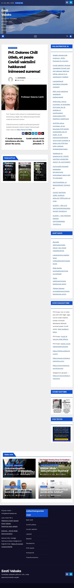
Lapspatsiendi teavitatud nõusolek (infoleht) (60, 84)
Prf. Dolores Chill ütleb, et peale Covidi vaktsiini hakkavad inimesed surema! (24, 62)
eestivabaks (21, 78)
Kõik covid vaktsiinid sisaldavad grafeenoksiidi (60, 94)
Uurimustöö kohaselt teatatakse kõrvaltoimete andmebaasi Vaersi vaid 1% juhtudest (61, 172)
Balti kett (29, 520)
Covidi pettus (9, 465)
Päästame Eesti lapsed (9, 521)
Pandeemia (8, 486)
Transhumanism (32, 557)
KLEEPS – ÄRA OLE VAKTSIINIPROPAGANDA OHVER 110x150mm (61, 208)
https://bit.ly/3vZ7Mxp (24, 130)
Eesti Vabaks (6, 523)
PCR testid (30, 548)
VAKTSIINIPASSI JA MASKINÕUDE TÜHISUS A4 (61, 185)
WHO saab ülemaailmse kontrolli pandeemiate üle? (18, 492)
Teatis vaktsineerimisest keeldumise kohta (59, 281)
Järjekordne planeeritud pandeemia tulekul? (54, 490)
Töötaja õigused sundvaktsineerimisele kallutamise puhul (61, 291)
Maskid (28, 539)
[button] (67, 36)
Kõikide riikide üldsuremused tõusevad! (54, 469)
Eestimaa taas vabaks (9, 526)
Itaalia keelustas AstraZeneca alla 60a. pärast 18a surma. (14, 141)
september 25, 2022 (48, 474)
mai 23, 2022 (11, 495)
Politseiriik (16, 486)
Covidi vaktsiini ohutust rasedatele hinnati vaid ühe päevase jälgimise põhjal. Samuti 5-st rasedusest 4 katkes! (61, 71)
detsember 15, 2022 (13, 474)
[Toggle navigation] (35, 36)
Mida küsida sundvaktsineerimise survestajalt (60, 271)
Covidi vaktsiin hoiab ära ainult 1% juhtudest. (35, 141)
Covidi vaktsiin (13, 47)
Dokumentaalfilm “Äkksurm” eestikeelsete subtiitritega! (19, 471)
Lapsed (29, 534)
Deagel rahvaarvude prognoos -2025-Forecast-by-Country (60, 58)
